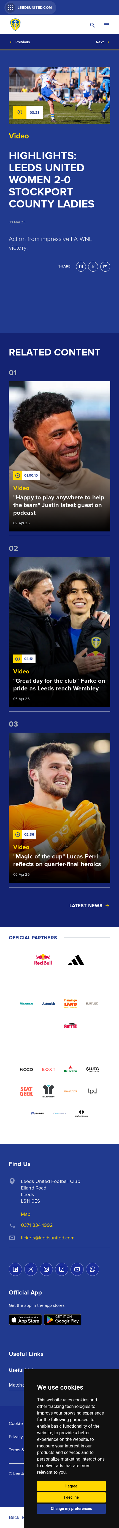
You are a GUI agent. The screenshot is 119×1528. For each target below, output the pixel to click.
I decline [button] (71, 1497)
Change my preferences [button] (71, 1508)
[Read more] (59, 456)
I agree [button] (71, 1486)
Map (25, 1214)
